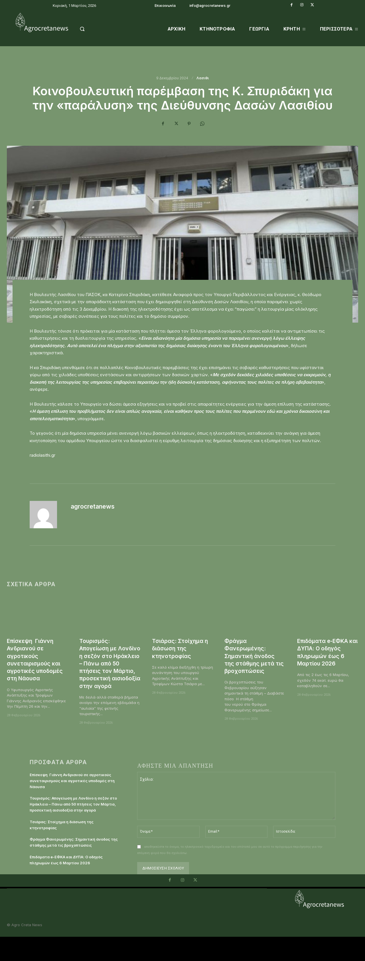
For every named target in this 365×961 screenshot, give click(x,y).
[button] (94, 29)
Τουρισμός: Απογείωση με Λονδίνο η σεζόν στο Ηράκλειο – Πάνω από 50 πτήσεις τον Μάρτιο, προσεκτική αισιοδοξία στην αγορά (109, 670)
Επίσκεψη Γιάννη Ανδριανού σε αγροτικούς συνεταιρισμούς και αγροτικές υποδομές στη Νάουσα (37, 659)
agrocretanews (93, 506)
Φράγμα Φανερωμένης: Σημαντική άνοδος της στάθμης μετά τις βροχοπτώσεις (251, 655)
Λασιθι (202, 78)
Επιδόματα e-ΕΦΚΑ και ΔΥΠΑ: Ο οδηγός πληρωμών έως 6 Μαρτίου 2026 (326, 652)
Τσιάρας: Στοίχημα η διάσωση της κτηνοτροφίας (182, 648)
